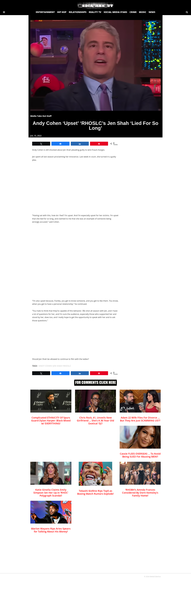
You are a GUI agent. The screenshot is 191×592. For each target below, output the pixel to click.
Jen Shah (57, 366)
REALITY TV (95, 12)
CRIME (132, 12)
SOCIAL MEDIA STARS (115, 12)
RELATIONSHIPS (77, 12)
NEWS (152, 12)
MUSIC (142, 12)
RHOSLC (67, 366)
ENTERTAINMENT (45, 12)
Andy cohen (45, 366)
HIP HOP (61, 12)
